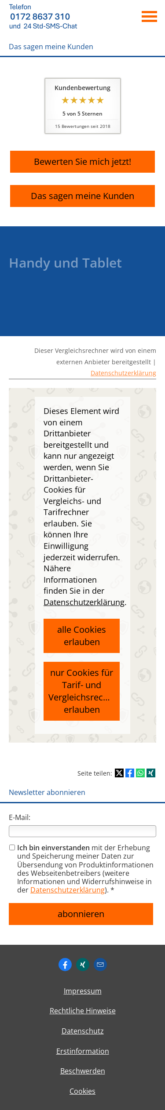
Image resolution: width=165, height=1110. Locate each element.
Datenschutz (83, 1031)
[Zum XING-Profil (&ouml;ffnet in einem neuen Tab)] (82, 964)
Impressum (83, 991)
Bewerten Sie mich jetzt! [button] (82, 161)
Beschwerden (82, 1071)
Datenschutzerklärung (123, 373)
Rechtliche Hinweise (83, 1011)
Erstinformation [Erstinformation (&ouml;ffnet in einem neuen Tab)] (82, 1051)
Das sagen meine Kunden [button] (82, 196)
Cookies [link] (82, 1091)
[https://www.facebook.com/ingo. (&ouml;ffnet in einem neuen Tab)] (65, 964)
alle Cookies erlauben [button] (81, 636)
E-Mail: (19, 817)
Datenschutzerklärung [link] (84, 602)
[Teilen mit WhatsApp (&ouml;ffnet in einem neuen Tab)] (140, 773)
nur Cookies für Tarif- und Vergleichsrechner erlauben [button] (84, 691)
